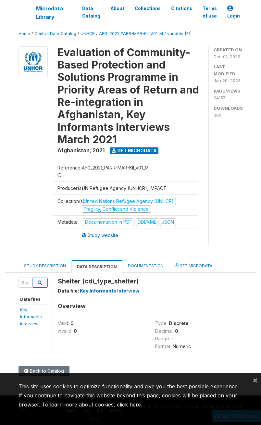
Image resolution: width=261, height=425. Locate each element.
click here (129, 404)
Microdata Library (49, 12)
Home (24, 33)
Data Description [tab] (97, 266)
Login (233, 12)
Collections (148, 8)
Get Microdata (134, 150)
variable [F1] (179, 33)
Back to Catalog (44, 371)
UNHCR (88, 33)
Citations (181, 8)
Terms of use (210, 12)
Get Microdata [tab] (193, 265)
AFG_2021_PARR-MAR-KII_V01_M (131, 33)
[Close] (255, 380)
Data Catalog (91, 12)
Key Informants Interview (109, 291)
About (117, 8)
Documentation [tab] (146, 265)
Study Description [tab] (45, 265)
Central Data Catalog (55, 33)
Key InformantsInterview (31, 316)
